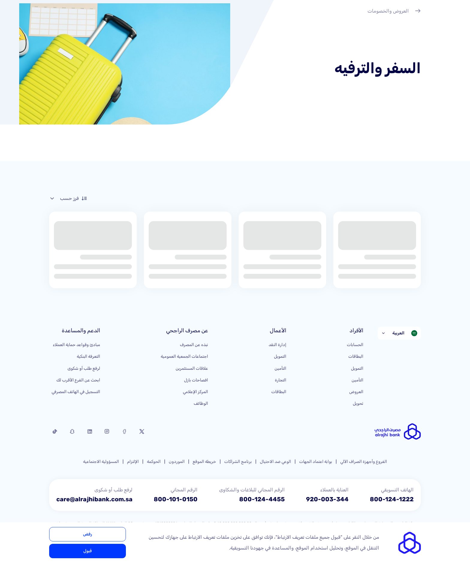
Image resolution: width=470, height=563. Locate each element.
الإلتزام (133, 461)
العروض (356, 391)
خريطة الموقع (204, 461)
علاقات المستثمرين (192, 368)
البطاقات (355, 356)
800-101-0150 (176, 499)
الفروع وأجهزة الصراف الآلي (363, 461)
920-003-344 (327, 499)
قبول (87, 550)
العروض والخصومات (394, 12)
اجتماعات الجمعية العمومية (184, 356)
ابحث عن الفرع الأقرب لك (78, 380)
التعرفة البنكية (88, 356)
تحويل (358, 403)
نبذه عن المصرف (194, 344)
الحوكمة (154, 461)
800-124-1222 (392, 499)
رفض (87, 534)
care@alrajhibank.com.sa (94, 499)
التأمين (357, 380)
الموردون (177, 461)
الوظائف (201, 403)
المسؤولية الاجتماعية (101, 461)
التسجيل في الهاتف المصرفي (76, 391)
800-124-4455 (262, 499)
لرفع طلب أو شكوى (83, 368)
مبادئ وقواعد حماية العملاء (76, 344)
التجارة (280, 380)
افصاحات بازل (196, 380)
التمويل (357, 368)
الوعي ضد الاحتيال (275, 461)
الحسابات (355, 344)
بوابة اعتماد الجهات (315, 461)
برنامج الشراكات (238, 461)
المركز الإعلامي (195, 391)
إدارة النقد (277, 344)
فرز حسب (68, 198)
